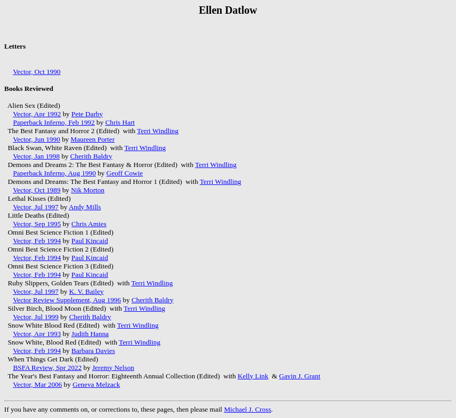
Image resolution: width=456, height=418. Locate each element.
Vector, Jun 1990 (36, 139)
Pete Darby (87, 114)
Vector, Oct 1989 (36, 190)
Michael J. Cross (247, 409)
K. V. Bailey (86, 291)
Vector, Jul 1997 (35, 207)
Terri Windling (158, 131)
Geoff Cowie (125, 173)
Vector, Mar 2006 (37, 384)
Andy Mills (85, 207)
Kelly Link (253, 376)
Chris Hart (120, 122)
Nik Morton (87, 190)
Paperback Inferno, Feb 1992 (54, 122)
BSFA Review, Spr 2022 (47, 367)
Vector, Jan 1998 (36, 156)
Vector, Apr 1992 (37, 114)
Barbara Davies (93, 351)
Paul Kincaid (89, 241)
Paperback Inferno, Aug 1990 (54, 173)
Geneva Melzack (96, 384)
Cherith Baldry (91, 156)
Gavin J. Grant (299, 376)
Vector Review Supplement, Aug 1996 (67, 300)
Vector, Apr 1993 (37, 334)
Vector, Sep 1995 (37, 224)
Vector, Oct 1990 (36, 72)
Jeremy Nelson (113, 367)
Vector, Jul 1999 (35, 317)
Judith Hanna (90, 334)
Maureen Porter (93, 139)
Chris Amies (88, 224)
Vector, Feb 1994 (37, 241)
